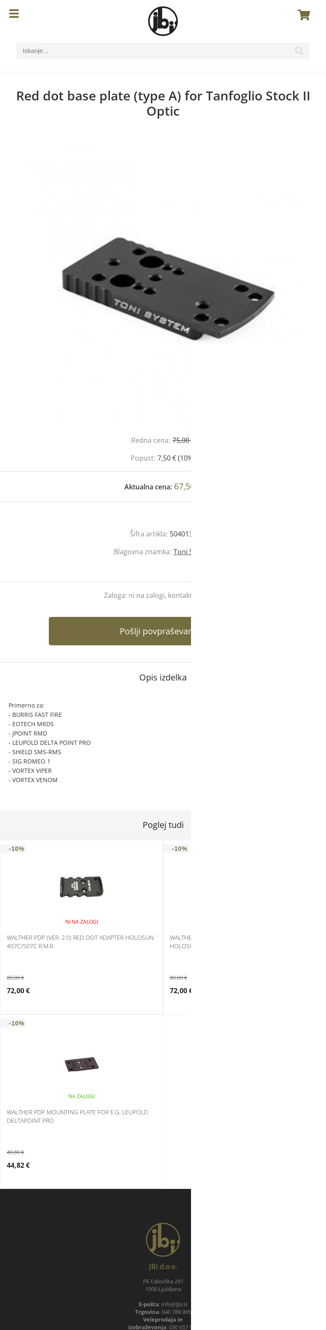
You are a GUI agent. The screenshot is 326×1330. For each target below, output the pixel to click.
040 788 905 (176, 1312)
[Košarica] (301, 15)
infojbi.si (174, 1304)
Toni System (193, 551)
